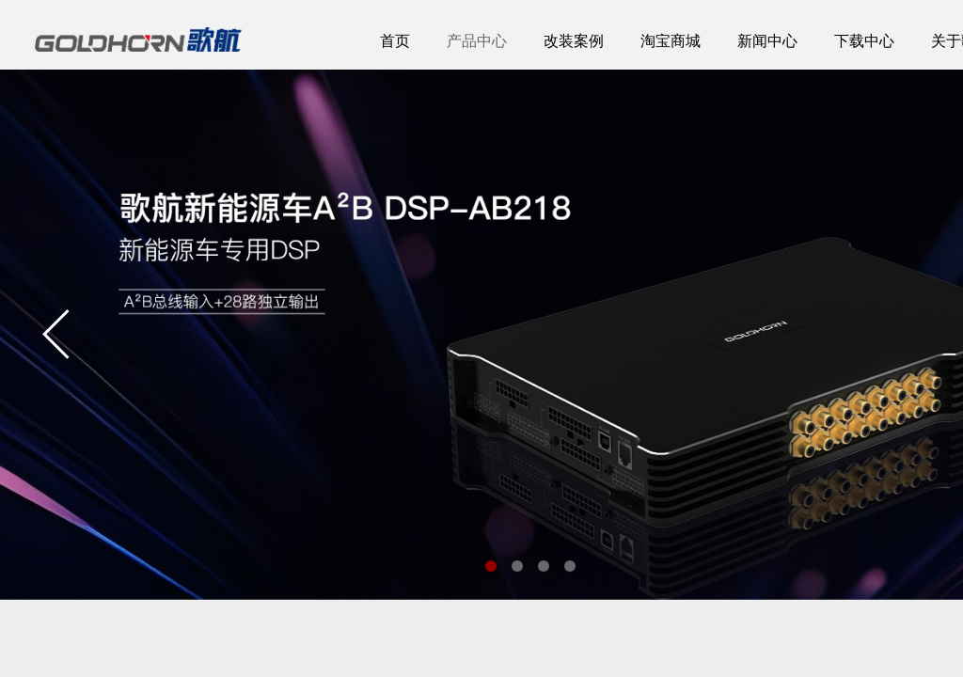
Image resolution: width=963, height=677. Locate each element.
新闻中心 (767, 41)
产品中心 (477, 41)
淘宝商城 (670, 41)
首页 (395, 41)
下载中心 (864, 41)
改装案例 (574, 41)
